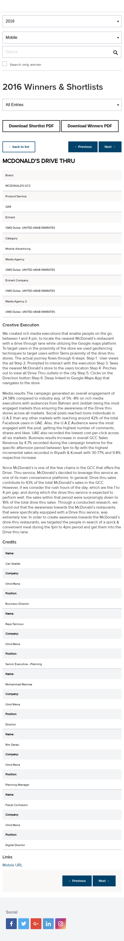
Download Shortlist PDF (31, 126)
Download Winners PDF (90, 126)
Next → (110, 147)
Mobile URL (12, 865)
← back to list (18, 147)
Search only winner (25, 65)
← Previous (83, 147)
